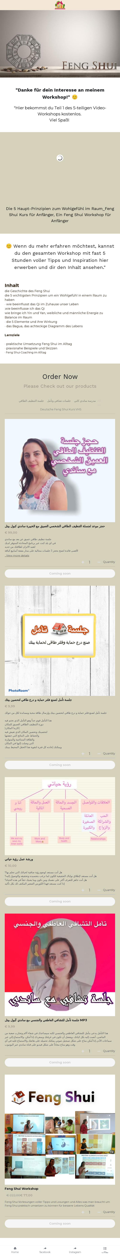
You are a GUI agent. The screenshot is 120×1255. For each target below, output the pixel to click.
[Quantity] (89, 562)
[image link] (60, 4)
